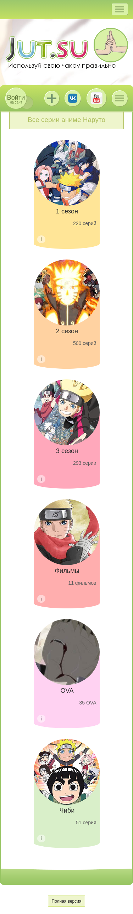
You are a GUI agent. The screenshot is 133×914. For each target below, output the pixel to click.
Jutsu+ (51, 98)
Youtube (96, 98)
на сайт (16, 99)
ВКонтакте (73, 98)
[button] (120, 9)
